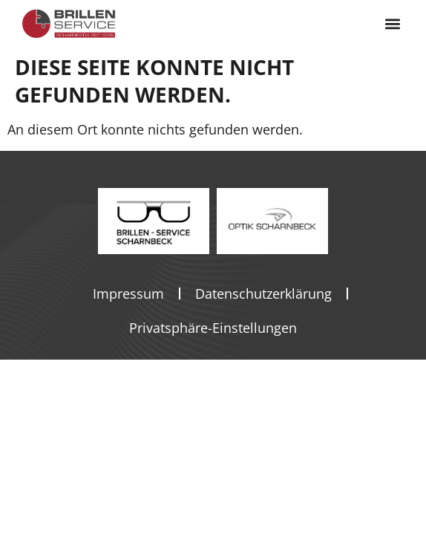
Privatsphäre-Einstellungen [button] (213, 328)
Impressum (128, 293)
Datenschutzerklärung (263, 293)
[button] (392, 24)
